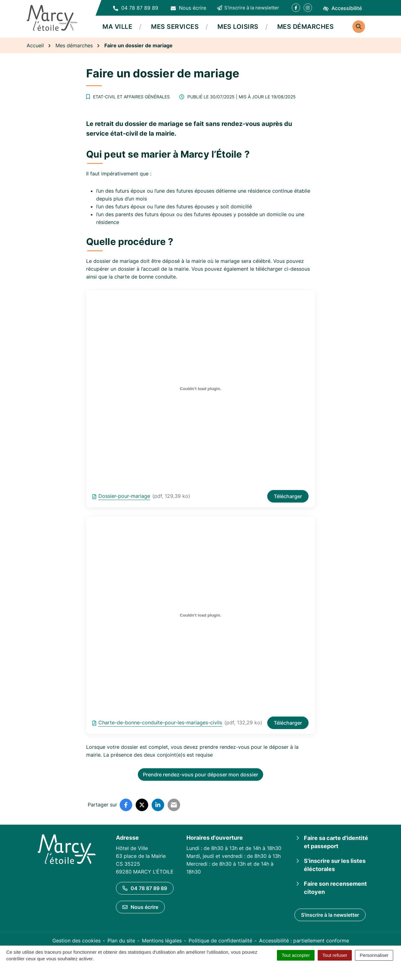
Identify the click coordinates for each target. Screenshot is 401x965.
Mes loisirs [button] (237, 26)
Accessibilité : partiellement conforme (304, 940)
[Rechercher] (358, 26)
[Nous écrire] (188, 8)
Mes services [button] (175, 26)
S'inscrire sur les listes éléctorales (335, 865)
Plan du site (121, 940)
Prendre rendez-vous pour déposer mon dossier (200, 774)
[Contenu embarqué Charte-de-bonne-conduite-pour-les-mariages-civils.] (200, 615)
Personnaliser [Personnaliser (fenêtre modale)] (374, 955)
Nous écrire (140, 907)
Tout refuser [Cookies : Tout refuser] (334, 955)
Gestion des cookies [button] (76, 940)
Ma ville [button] (117, 26)
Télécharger (288, 496)
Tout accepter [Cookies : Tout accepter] (296, 955)
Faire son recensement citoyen (335, 887)
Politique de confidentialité (220, 940)
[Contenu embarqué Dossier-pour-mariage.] (200, 389)
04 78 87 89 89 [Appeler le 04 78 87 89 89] (144, 888)
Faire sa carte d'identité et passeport (336, 842)
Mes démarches (305, 26)
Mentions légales (162, 940)
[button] (135, 8)
